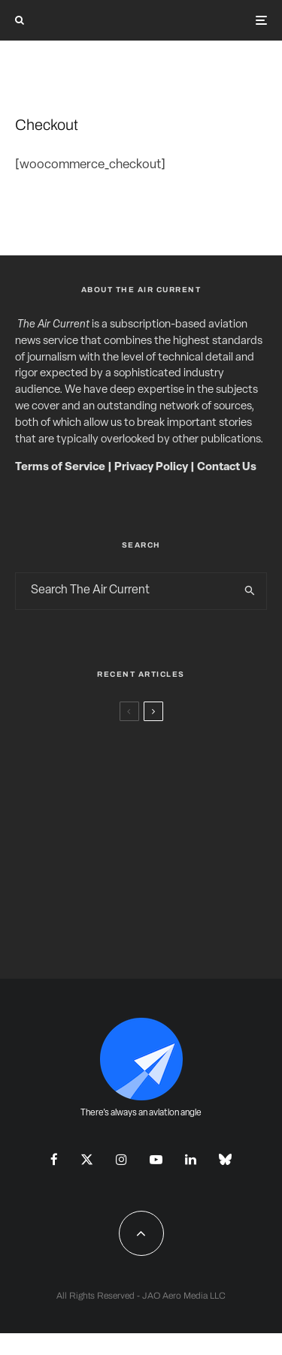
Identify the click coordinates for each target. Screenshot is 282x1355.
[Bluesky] (225, 1159)
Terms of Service (60, 467)
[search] (250, 591)
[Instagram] (121, 1159)
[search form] (125, 591)
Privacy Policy (151, 467)
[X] (87, 1159)
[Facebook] (54, 1159)
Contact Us (226, 467)
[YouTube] (156, 1159)
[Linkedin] (191, 1159)
